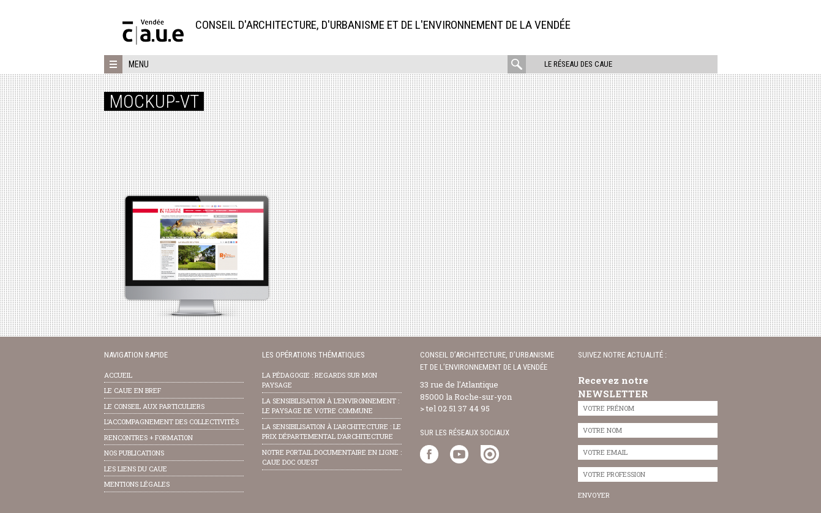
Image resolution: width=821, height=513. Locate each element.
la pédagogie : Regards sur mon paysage (319, 380)
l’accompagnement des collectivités (171, 421)
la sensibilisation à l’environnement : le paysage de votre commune (330, 406)
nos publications (134, 452)
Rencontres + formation (148, 437)
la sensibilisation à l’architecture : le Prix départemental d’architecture (331, 431)
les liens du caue (135, 468)
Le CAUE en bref (132, 390)
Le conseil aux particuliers (154, 406)
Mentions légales (137, 484)
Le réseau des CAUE (578, 64)
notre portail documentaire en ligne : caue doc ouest (332, 457)
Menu (139, 64)
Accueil (118, 375)
